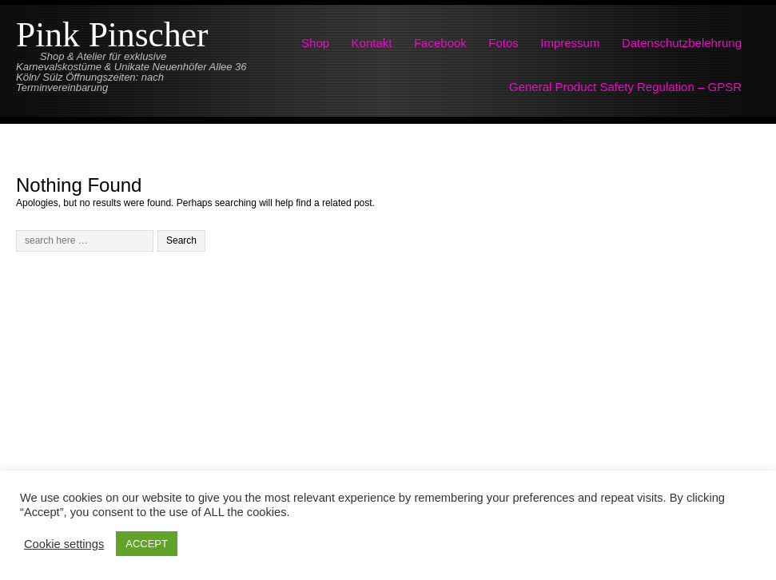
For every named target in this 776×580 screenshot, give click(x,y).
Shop (315, 43)
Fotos (503, 43)
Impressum (569, 43)
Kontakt (372, 43)
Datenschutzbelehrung (682, 43)
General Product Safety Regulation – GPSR (625, 86)
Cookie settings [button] (64, 544)
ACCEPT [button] (146, 544)
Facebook (440, 43)
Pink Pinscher (112, 34)
